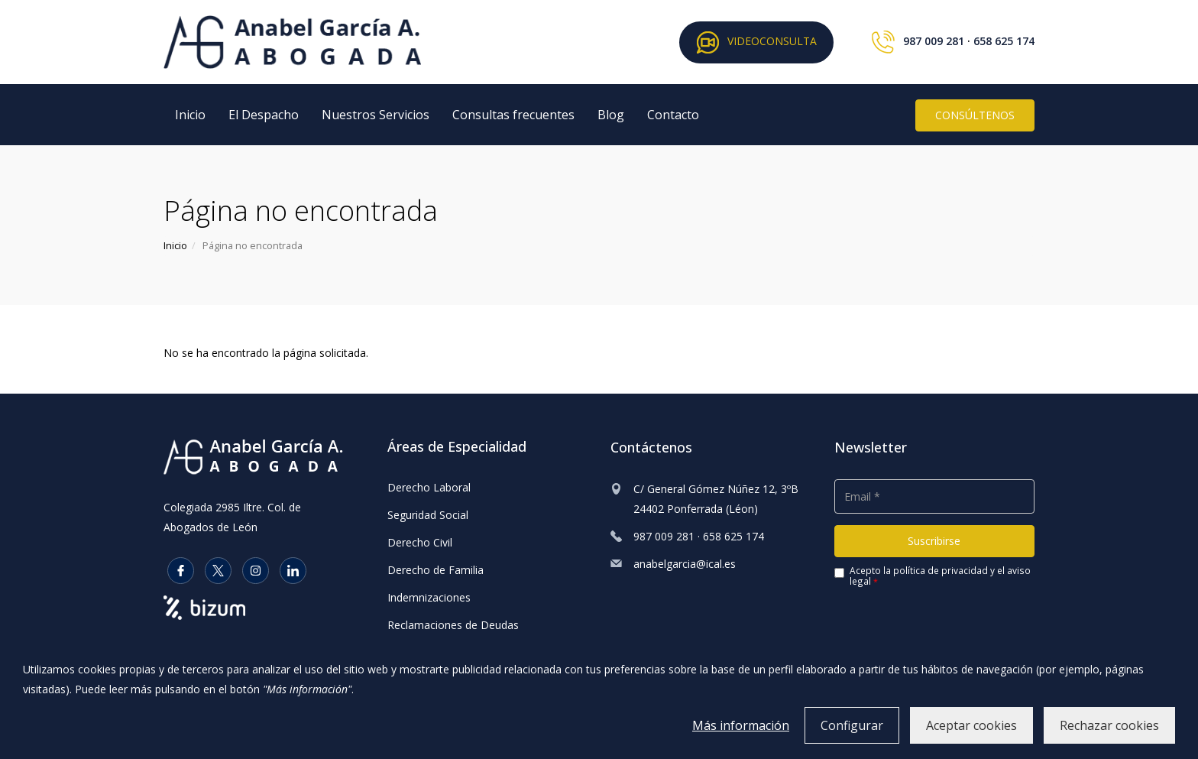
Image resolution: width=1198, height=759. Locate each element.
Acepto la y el (932, 576)
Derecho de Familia (435, 570)
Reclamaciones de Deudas (453, 625)
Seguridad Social (427, 515)
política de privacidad (940, 570)
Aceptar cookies (971, 725)
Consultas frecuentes (513, 114)
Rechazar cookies (1109, 725)
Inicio (190, 114)
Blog (610, 114)
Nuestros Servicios (375, 114)
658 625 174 (1003, 41)
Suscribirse (934, 541)
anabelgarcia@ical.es (684, 563)
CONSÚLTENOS (975, 115)
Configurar (852, 725)
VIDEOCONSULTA (756, 42)
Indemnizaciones (429, 597)
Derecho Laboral (429, 487)
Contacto (673, 114)
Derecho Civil (419, 542)
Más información (740, 725)
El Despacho (263, 114)
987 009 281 (933, 41)
